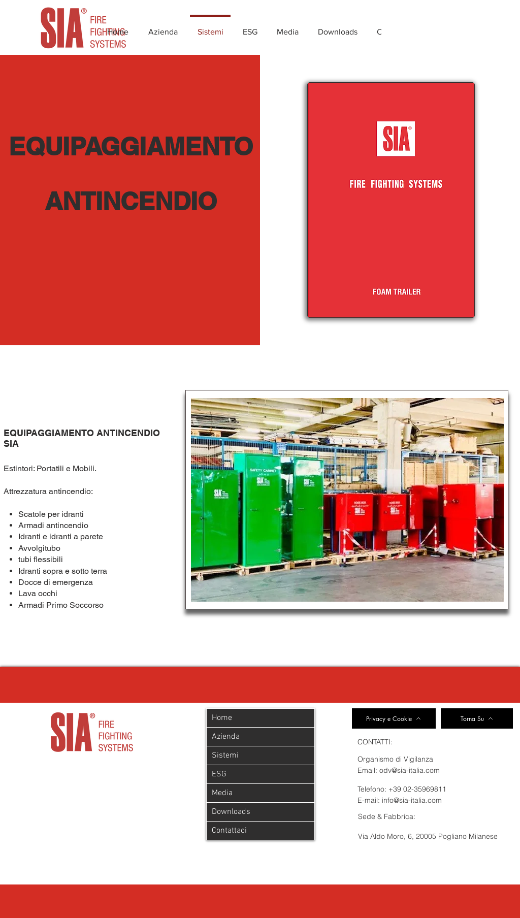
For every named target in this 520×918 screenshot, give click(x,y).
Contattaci (229, 831)
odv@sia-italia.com (409, 770)
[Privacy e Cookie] (394, 718)
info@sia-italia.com (412, 800)
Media (222, 793)
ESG (219, 774)
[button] (347, 500)
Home (222, 718)
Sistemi (225, 755)
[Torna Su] (477, 718)
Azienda (226, 737)
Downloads (231, 812)
